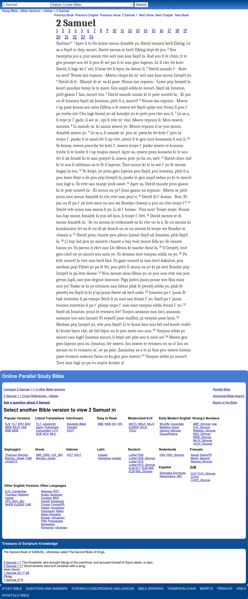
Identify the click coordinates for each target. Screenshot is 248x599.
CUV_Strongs (206, 473)
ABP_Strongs (201, 424)
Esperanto (57, 501)
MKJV (142, 424)
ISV (114, 424)
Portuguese (55, 521)
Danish (45, 501)
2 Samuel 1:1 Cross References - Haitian (31, 396)
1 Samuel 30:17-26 (16, 573)
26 (166, 336)
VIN (119, 424)
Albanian (46, 491)
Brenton (23, 455)
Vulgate (103, 455)
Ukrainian (61, 527)
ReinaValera (167, 476)
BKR (56, 498)
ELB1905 (148, 468)
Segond (205, 458)
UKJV (143, 427)
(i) (71, 42)
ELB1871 (135, 468)
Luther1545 (136, 455)
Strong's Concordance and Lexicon (102, 588)
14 (145, 30)
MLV (53, 434)
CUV (194, 473)
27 (143, 355)
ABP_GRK (43, 455)
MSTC (133, 424)
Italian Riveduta (51, 514)
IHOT (70, 430)
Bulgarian (56, 494)
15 (153, 30)
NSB (108, 424)
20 (58, 36)
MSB (15, 430)
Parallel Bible (221, 389)
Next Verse (146, 15)
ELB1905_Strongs (140, 471)
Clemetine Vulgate (109, 458)
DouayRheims (169, 434)
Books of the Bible (225, 402)
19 (185, 30)
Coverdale (177, 424)
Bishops (176, 430)
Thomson (11, 455)
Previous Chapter (87, 15)
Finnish (45, 504)
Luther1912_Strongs (142, 464)
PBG (44, 521)
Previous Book (64, 15)
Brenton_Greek (15, 458)
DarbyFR (206, 455)
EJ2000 (19, 504)
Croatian (46, 498)
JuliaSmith (49, 424)
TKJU (132, 430)
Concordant (43, 430)
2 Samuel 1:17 (13, 566)
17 (169, 30)
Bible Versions (30, 11)
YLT (14, 424)
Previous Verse (110, 15)
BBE (101, 424)
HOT (70, 455)
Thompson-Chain (181, 588)
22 (75, 36)
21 (66, 36)
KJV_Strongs (201, 427)
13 (138, 30)
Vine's (241, 588)
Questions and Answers (47, 588)
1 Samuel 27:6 (13, 580)
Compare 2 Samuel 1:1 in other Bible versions (34, 389)
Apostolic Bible (15, 595)
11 (122, 30)
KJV (7, 424)
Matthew (165, 427)
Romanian (47, 527)
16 (161, 30)
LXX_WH (57, 455)
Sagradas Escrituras (173, 473)
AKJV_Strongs (202, 440)
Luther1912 (136, 461)
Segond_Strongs (201, 461)
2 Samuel (62, 11)
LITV (55, 430)
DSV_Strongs (175, 455)
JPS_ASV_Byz (14, 501)
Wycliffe (165, 424)
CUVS (195, 476)
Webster (23, 494)
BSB (8, 430)
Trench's (224, 588)
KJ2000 (134, 427)
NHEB (9, 504)
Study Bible (9, 11)
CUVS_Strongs (200, 480)
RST (56, 491)
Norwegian (48, 524)
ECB (39, 434)
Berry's (206, 588)
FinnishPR (58, 504)
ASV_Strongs (201, 434)
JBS (179, 476)
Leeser (9, 498)
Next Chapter (164, 15)
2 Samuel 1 (129, 15)
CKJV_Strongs (202, 443)
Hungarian (57, 507)
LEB (23, 427)
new (214, 424)
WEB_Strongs (202, 437)
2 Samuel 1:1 (13, 562)
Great (175, 427)
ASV (28, 424)
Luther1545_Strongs (142, 458)
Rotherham (52, 427)
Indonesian (48, 511)
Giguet (195, 455)
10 (114, 30)
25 (154, 330)
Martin (195, 458)
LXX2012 (11, 461)
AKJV (16, 427)
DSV (163, 455)
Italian (60, 511)
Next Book (182, 15)
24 (91, 36)
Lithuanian (58, 517)
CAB (29, 458)
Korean (45, 517)
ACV (46, 434)
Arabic (45, 494)
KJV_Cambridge (15, 491)
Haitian (48, 11)
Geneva (165, 430)
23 (83, 36)
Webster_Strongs (204, 430)
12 (130, 30)
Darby (40, 427)
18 (177, 30)
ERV (21, 424)
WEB (8, 427)
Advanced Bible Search (228, 396)
